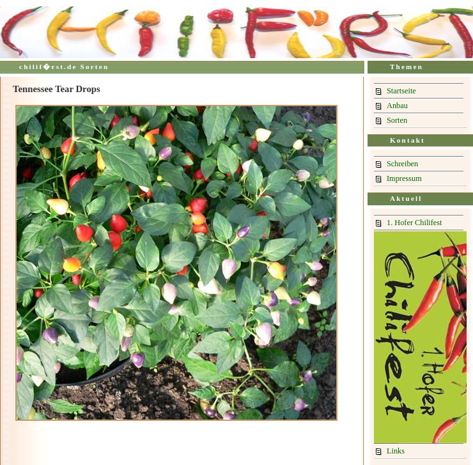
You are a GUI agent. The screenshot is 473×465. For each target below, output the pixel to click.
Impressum (404, 178)
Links (396, 450)
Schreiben (402, 163)
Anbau (397, 105)
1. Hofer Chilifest (414, 222)
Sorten (397, 120)
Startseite (401, 90)
